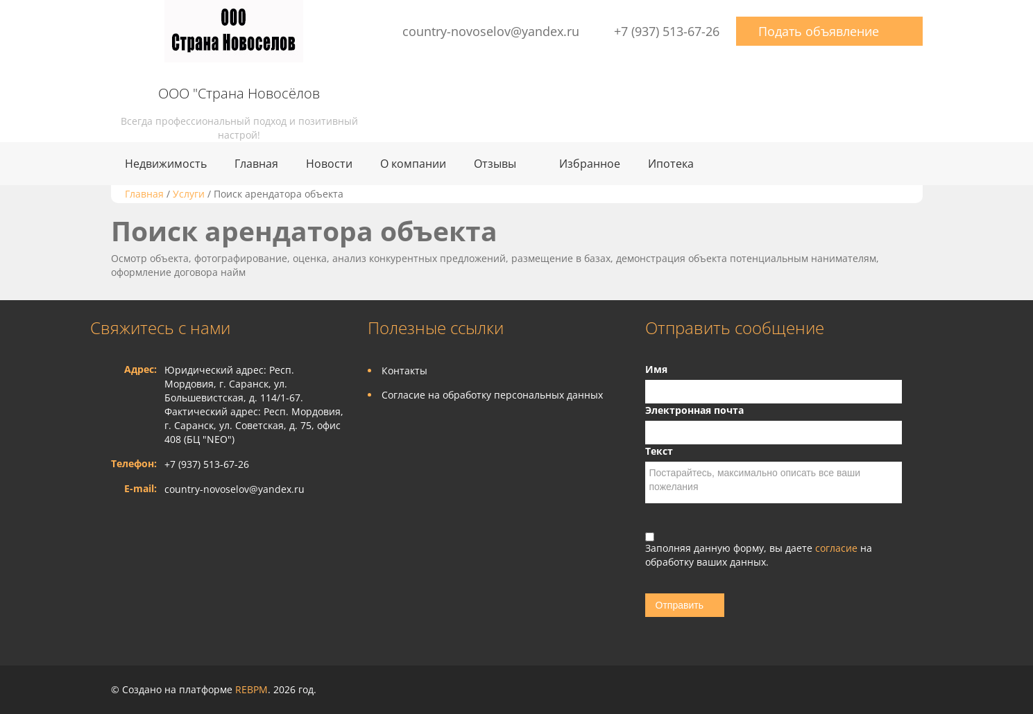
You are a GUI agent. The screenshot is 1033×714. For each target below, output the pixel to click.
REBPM (251, 689)
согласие (837, 548)
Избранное (589, 163)
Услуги (189, 193)
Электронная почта (694, 410)
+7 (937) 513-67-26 (666, 31)
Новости (329, 163)
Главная (256, 163)
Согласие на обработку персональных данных (492, 394)
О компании (413, 163)
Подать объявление (818, 31)
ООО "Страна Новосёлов (239, 94)
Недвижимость (166, 163)
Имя (656, 369)
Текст (659, 451)
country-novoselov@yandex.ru (490, 31)
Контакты (404, 370)
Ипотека (671, 163)
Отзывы (495, 163)
